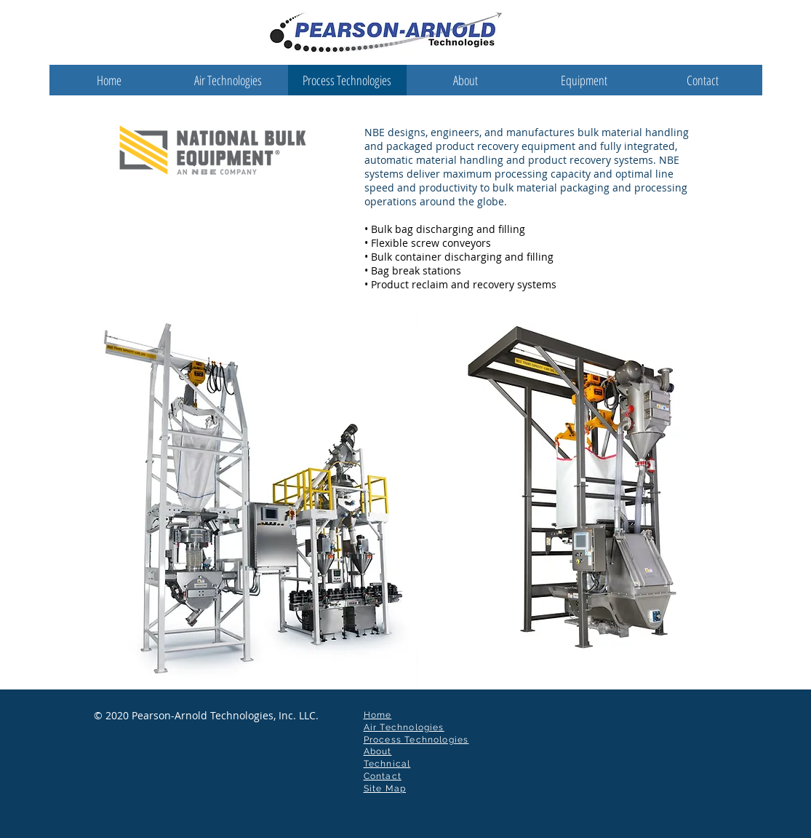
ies (462, 740)
